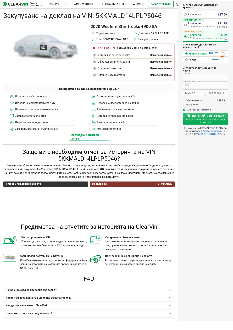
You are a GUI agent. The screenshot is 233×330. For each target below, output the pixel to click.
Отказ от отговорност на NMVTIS (210, 134)
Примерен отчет (57, 4)
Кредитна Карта (198, 53)
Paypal (192, 59)
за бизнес (138, 4)
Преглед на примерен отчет (85, 137)
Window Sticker (84, 4)
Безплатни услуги (113, 4)
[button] (94, 55)
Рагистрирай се (161, 4)
